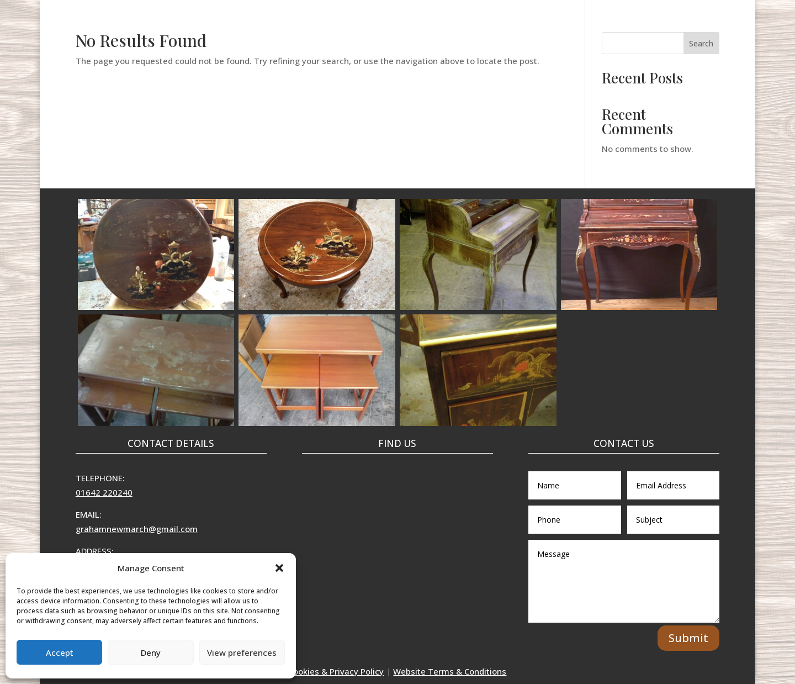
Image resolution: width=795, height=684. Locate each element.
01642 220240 (104, 492)
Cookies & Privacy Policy (336, 671)
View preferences (242, 652)
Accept (59, 652)
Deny (151, 652)
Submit (688, 637)
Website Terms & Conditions (449, 671)
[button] (279, 567)
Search (701, 43)
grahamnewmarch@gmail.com (137, 528)
